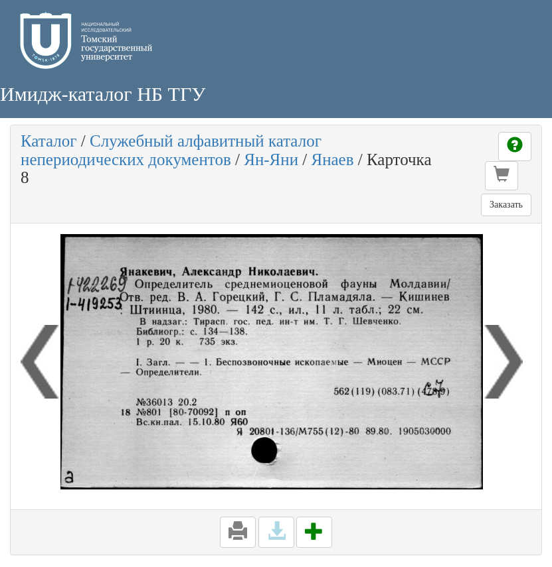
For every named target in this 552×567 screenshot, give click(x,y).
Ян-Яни (271, 159)
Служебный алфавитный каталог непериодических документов (171, 150)
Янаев (332, 159)
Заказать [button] (506, 205)
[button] (501, 175)
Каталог (49, 141)
